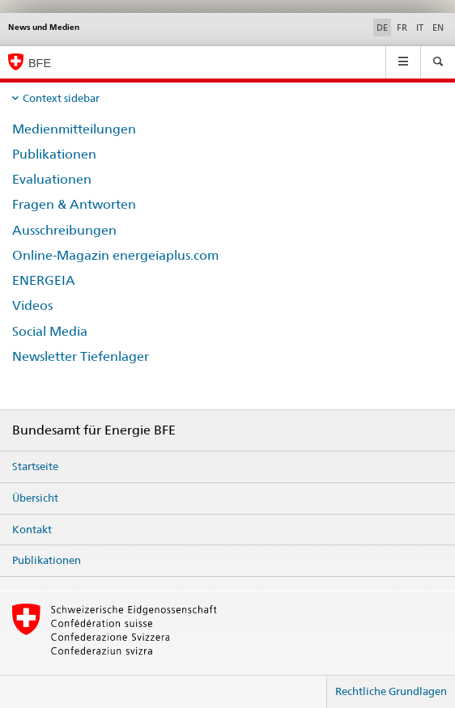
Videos (32, 305)
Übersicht (35, 497)
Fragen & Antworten (74, 204)
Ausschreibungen (64, 230)
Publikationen (54, 154)
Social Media (49, 331)
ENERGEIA (43, 280)
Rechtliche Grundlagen (391, 691)
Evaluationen (51, 179)
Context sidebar (61, 97)
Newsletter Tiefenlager (80, 356)
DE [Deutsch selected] (382, 27)
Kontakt (32, 529)
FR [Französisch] (402, 27)
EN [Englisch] (438, 27)
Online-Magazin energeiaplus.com (115, 255)
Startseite (35, 466)
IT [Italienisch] (419, 27)
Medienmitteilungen (74, 129)
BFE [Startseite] (39, 63)
